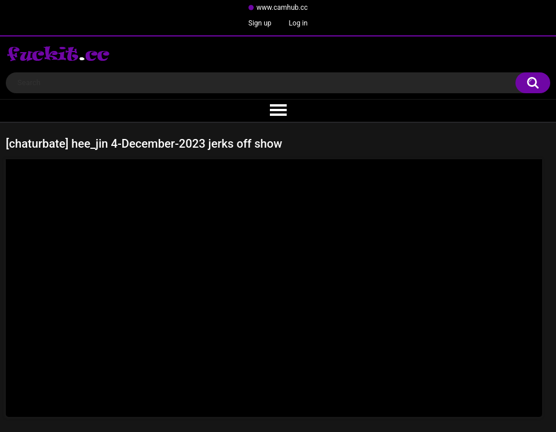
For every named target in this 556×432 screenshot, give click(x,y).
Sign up (260, 23)
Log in (298, 23)
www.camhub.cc (282, 7)
